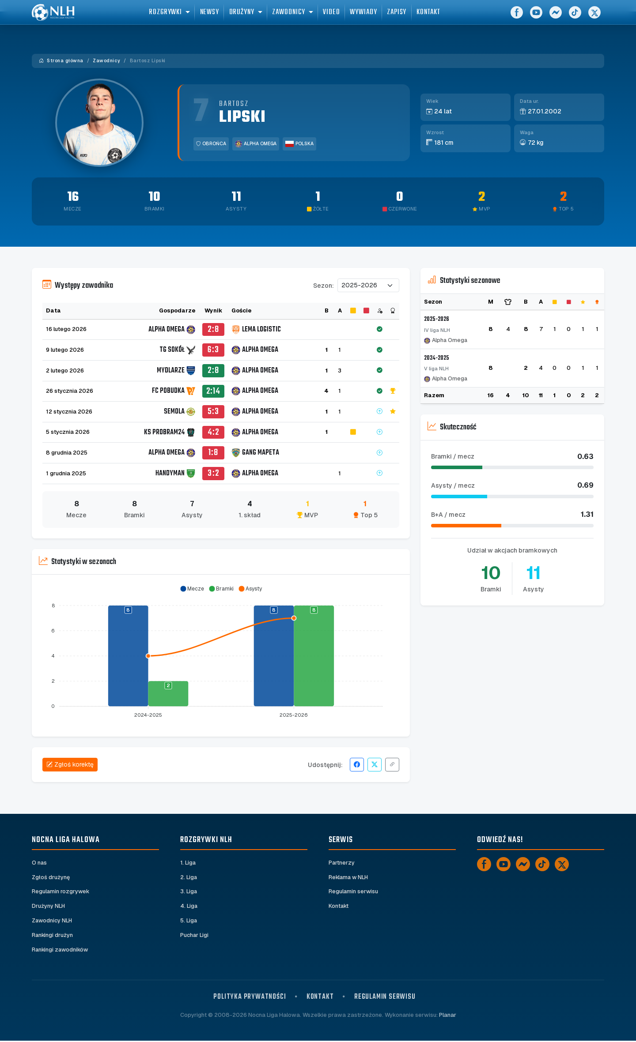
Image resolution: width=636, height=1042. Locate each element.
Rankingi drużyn (53, 936)
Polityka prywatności (249, 998)
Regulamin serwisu (354, 891)
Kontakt (339, 906)
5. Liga (188, 921)
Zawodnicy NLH (52, 921)
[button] (192, 588)
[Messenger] (555, 17)
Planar (447, 1015)
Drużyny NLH (48, 906)
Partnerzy (342, 862)
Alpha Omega (255, 143)
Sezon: (323, 286)
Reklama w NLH (349, 877)
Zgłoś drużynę (51, 877)
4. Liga (189, 906)
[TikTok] (575, 17)
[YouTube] (536, 17)
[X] (594, 17)
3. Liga (188, 891)
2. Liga (188, 877)
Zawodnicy (106, 61)
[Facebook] (517, 17)
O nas (39, 862)
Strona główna (61, 61)
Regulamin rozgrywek (61, 891)
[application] (221, 652)
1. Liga (188, 862)
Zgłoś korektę (70, 764)
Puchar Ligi (194, 936)
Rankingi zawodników (61, 950)
